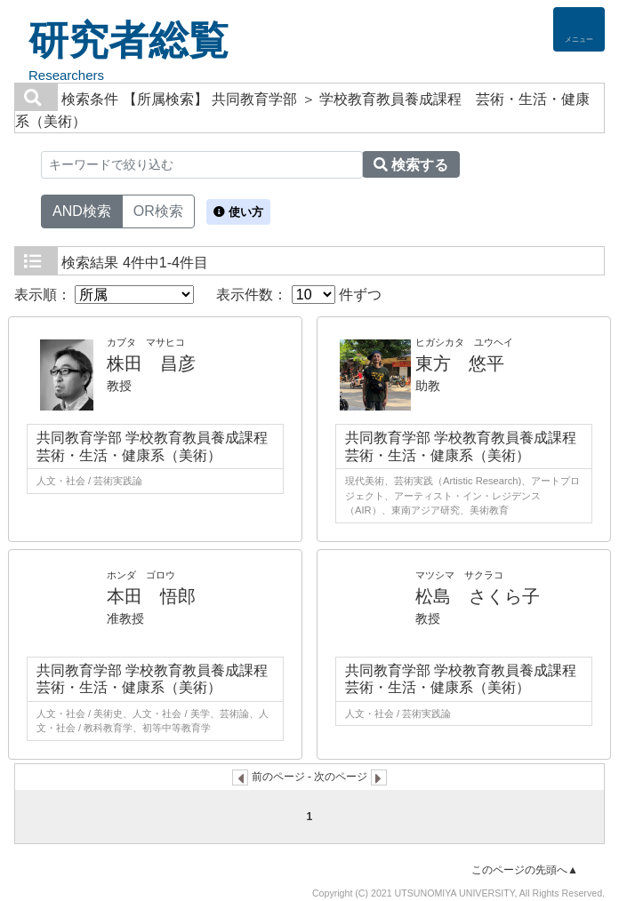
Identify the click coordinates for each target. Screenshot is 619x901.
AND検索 (81, 210)
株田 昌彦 (151, 363)
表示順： (104, 294)
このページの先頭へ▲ (524, 870)
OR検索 (158, 210)
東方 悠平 (459, 363)
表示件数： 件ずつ (299, 294)
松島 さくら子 (477, 596)
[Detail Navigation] (579, 29)
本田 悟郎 (151, 596)
